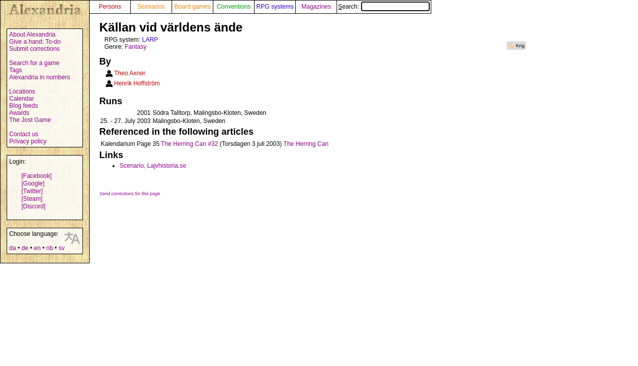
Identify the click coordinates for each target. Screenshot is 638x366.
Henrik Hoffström (137, 83)
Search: (384, 6)
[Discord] (33, 206)
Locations (22, 91)
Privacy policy (27, 141)
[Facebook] (36, 175)
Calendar (21, 98)
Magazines (316, 6)
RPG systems (274, 6)
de (24, 248)
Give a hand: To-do (35, 41)
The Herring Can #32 (189, 143)
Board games (192, 6)
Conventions (234, 6)
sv (62, 248)
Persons (110, 6)
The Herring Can (306, 143)
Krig (520, 45)
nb (49, 248)
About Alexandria (32, 34)
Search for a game (34, 63)
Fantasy (136, 46)
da (12, 248)
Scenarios (150, 6)
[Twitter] (32, 191)
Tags (15, 70)
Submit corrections (34, 48)
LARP (150, 39)
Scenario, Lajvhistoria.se (153, 165)
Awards (19, 112)
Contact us (23, 134)
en (37, 248)
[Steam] (31, 198)
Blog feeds (23, 105)
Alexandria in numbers (39, 77)
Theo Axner (129, 73)
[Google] (32, 183)
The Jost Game (30, 120)
